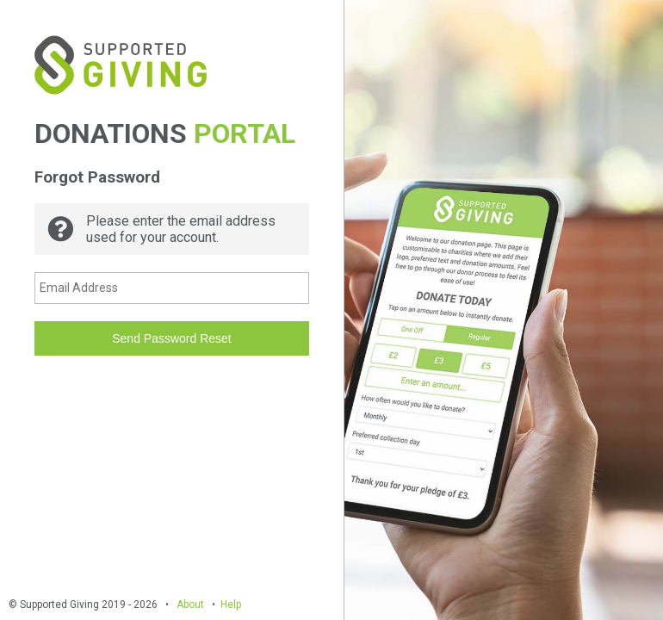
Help (230, 604)
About (190, 604)
